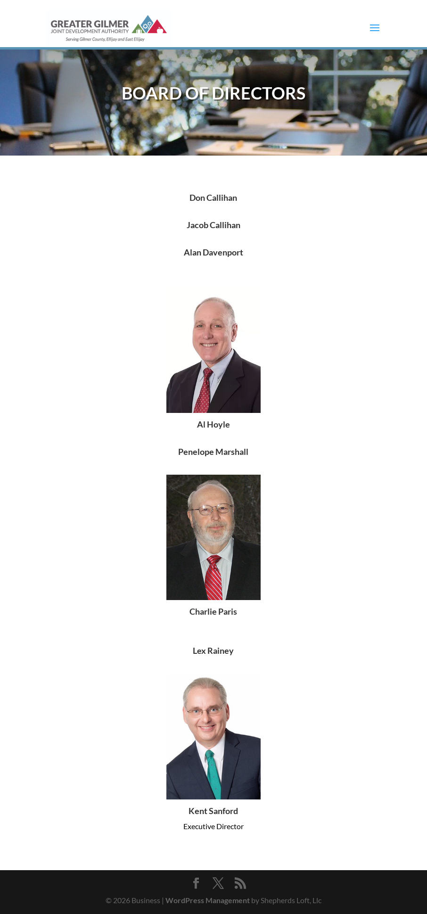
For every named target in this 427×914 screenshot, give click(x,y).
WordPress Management (207, 900)
